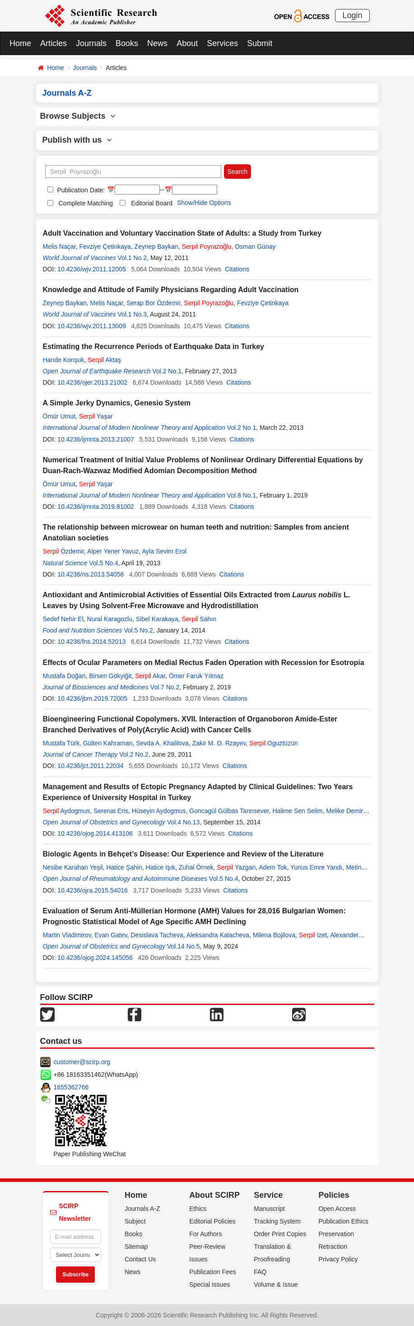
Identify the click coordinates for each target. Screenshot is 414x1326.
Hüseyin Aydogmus (159, 810)
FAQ (260, 1271)
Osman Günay (255, 246)
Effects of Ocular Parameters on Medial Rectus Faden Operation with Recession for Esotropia (203, 662)
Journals (91, 43)
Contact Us (140, 1259)
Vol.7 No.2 (165, 687)
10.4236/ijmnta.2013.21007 (95, 439)
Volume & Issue (276, 1284)
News (157, 43)
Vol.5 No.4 (103, 563)
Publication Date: (80, 190)
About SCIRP (214, 1195)
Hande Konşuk (63, 359)
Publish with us (77, 139)
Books (127, 43)
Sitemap (136, 1246)
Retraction (332, 1246)
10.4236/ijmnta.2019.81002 (95, 506)
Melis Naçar (59, 246)
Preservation (336, 1234)
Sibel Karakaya (157, 619)
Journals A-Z (142, 1208)
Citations (237, 269)
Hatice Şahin (124, 867)
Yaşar (96, 416)
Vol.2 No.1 (166, 371)
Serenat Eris (110, 810)
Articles (53, 43)
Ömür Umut (59, 416)
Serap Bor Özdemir (154, 303)
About (187, 43)
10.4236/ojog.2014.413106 (95, 833)
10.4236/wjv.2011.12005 (91, 269)
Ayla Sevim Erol (164, 551)
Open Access (337, 1208)
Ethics (197, 1208)
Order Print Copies (280, 1234)
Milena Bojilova (274, 935)
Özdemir (63, 551)
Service (268, 1195)
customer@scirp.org (82, 1061)
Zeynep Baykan (156, 246)
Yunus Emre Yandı (316, 867)
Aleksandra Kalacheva (217, 935)
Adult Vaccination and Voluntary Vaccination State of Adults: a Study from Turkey (182, 233)
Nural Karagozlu (109, 619)
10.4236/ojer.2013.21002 (92, 382)
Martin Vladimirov (67, 935)
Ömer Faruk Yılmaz (196, 675)
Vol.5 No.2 (138, 630)
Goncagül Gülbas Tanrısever (229, 810)
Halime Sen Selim (297, 810)
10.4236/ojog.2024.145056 (95, 957)
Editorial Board (151, 203)
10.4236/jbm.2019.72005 (92, 698)
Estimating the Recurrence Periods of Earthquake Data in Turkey (154, 346)
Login (352, 15)
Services (222, 43)
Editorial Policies (212, 1221)
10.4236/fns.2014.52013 (91, 641)
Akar (150, 675)
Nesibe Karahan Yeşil (73, 867)
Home (20, 43)
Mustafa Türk (61, 743)
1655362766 (71, 1087)
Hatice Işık (160, 867)
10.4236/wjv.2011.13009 (91, 326)
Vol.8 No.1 (241, 495)
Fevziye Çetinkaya (104, 246)
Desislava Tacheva (156, 935)
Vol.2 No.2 (134, 754)
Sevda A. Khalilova (162, 743)
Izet (313, 935)
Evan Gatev (110, 935)
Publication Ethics (343, 1221)
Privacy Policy (338, 1259)
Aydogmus (66, 810)
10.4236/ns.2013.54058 (90, 574)
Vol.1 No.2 (132, 257)
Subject (135, 1221)
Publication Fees (212, 1271)
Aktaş (104, 359)
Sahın (199, 619)
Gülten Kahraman (108, 743)
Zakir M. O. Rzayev (219, 743)
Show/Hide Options (204, 202)
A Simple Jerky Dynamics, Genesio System (117, 403)
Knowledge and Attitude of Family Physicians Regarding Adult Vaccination (171, 289)
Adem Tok (273, 867)
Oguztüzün (273, 743)
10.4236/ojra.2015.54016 (92, 890)
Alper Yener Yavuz (113, 551)
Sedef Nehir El (63, 619)
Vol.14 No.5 (183, 946)
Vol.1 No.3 (132, 314)
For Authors (205, 1234)
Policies (333, 1195)
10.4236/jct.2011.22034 (90, 765)
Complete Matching (86, 203)
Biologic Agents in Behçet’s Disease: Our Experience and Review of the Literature (183, 854)
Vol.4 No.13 (183, 822)
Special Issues (209, 1284)
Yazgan (236, 867)
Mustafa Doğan (64, 675)
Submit (259, 43)
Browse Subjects (78, 116)
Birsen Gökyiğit (110, 675)
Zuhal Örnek (196, 867)
